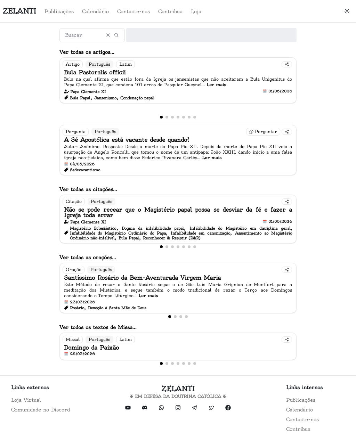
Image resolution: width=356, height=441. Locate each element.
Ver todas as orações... (87, 257)
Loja (196, 11)
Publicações (59, 11)
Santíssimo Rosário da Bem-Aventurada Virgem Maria (142, 277)
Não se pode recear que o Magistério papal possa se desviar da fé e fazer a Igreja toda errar (178, 212)
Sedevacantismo (85, 170)
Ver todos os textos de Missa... (98, 327)
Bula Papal (80, 98)
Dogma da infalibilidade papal (153, 228)
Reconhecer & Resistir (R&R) (172, 238)
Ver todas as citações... (88, 189)
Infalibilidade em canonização (200, 233)
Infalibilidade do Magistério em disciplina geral (240, 228)
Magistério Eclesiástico (93, 228)
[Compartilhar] (287, 64)
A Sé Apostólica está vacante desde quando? (126, 139)
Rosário (77, 307)
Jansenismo (105, 98)
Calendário (95, 11)
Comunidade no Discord (40, 410)
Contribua (170, 11)
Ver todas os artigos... (86, 52)
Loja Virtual (26, 400)
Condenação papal (137, 98)
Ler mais (216, 84)
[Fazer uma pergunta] (263, 132)
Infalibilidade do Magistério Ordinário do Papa (118, 233)
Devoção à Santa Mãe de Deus (117, 307)
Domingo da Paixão (91, 347)
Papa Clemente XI (88, 91)
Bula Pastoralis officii (95, 72)
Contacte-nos (133, 11)
